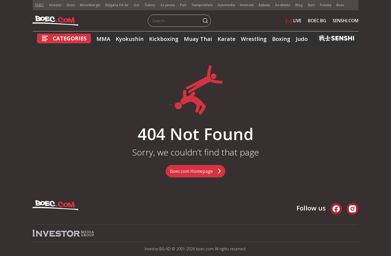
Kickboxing (163, 39)
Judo (302, 39)
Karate (226, 39)
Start (311, 5)
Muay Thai (198, 39)
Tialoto (149, 5)
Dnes (71, 5)
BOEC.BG (317, 21)
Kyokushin (130, 39)
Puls (183, 5)
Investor (55, 5)
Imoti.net (247, 5)
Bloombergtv (90, 5)
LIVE (293, 21)
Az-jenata (167, 5)
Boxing (281, 39)
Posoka (325, 5)
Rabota (264, 5)
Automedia (226, 5)
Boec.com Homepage (191, 171)
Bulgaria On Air (117, 5)
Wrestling (254, 39)
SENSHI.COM (345, 21)
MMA (103, 39)
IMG (39, 5)
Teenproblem (202, 5)
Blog (298, 5)
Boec (340, 5)
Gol (136, 5)
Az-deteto (282, 5)
